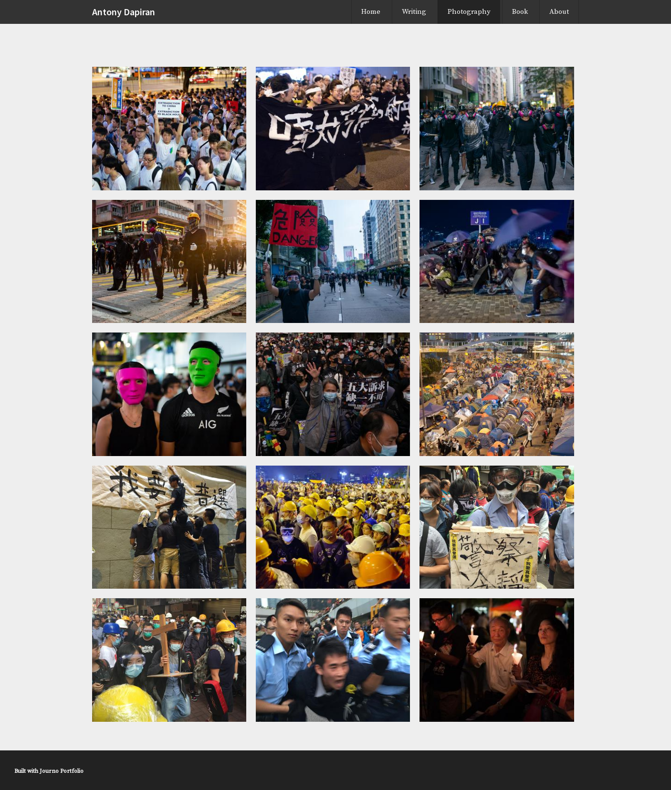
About (559, 11)
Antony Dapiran (123, 12)
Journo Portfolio (62, 771)
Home (370, 11)
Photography (469, 11)
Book (520, 11)
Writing (414, 11)
